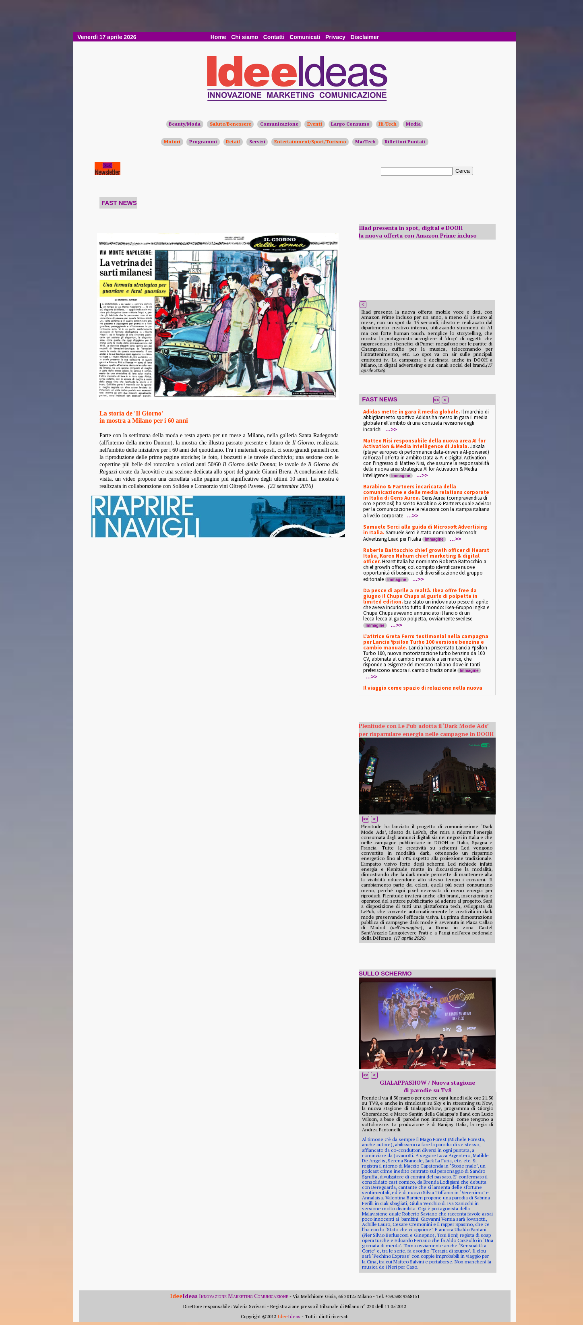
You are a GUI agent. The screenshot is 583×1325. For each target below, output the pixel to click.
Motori (172, 141)
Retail (233, 141)
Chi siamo (244, 37)
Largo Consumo (350, 124)
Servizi (257, 141)
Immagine (400, 475)
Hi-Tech (387, 124)
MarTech (365, 141)
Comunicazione (279, 124)
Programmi (203, 141)
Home (218, 37)
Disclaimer (364, 37)
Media (413, 124)
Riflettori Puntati (405, 141)
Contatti (274, 37)
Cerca (462, 171)
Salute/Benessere (230, 124)
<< (436, 399)
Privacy (335, 37)
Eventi (314, 124)
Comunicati (304, 37)
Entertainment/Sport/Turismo (310, 141)
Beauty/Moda (185, 124)
